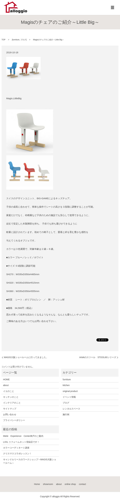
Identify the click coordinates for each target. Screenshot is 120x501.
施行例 (66, 414)
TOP (3, 40)
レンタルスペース (71, 408)
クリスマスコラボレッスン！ (17, 453)
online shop (70, 484)
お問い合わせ (9, 414)
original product (70, 391)
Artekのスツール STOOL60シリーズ (97, 357)
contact (82, 484)
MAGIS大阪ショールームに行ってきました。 (26, 357)
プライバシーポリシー (14, 420)
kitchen (66, 385)
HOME (6, 379)
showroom (48, 484)
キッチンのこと (10, 397)
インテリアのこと (12, 402)
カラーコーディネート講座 (16, 447)
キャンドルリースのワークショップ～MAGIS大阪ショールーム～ (29, 461)
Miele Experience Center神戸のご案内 (23, 436)
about (6, 385)
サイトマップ (9, 408)
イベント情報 (69, 397)
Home (37, 484)
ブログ (23, 40)
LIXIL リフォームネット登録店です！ (21, 442)
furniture (15, 40)
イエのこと (8, 391)
